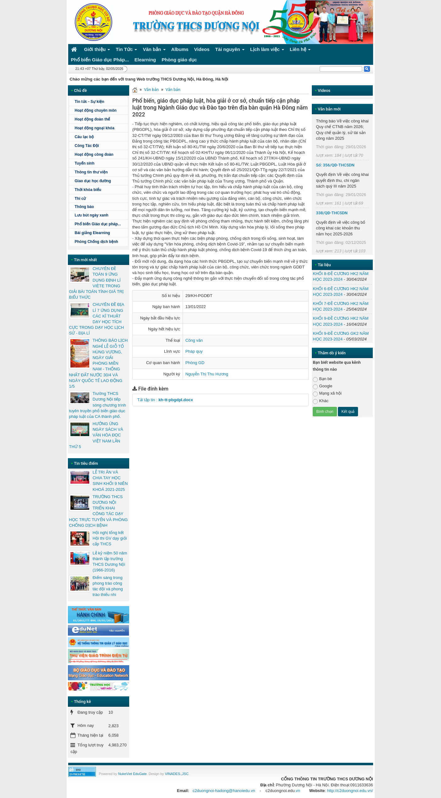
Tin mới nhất (85, 259)
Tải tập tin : (165, 399)
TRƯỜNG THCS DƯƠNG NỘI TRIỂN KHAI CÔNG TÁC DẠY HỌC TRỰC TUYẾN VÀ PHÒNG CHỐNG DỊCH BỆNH (98, 511)
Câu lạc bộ (84, 137)
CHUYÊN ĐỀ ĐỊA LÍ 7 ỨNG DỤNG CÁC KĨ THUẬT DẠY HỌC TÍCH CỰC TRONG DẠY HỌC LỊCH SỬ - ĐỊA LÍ (96, 318)
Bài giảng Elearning (92, 233)
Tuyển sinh (84, 163)
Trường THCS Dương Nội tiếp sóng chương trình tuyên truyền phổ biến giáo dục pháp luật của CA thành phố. (97, 405)
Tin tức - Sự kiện (89, 101)
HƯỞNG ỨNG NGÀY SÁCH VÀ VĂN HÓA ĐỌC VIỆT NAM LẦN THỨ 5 (96, 435)
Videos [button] (202, 49)
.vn (297, 790)
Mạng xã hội (327, 393)
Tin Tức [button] (126, 50)
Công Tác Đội (86, 145)
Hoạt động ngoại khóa (94, 128)
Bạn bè (322, 379)
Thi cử (80, 198)
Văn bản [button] (154, 50)
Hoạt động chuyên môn (100, 110)
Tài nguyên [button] (230, 50)
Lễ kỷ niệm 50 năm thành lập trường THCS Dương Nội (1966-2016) (109, 562)
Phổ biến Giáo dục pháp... (100, 224)
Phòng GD (195, 362)
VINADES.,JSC (177, 774)
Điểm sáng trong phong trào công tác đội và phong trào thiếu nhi (107, 586)
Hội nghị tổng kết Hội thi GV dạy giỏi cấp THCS (109, 538)
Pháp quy (194, 351)
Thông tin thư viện (90, 172)
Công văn (194, 340)
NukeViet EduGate (132, 774)
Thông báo (100, 207)
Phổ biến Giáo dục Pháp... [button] (100, 59)
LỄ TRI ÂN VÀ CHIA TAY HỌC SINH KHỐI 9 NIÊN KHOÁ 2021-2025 (110, 481)
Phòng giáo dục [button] (179, 59)
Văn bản (151, 89)
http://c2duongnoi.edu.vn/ (350, 790)
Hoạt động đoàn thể (92, 119)
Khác (320, 401)
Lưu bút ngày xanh (91, 215)
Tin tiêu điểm (86, 463)
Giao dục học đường (92, 181)
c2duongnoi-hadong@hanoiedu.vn (224, 790)
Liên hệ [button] (300, 50)
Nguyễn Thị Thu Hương (206, 374)
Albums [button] (180, 49)
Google (322, 386)
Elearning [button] (145, 59)
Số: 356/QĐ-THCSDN (335, 165)
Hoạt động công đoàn (93, 154)
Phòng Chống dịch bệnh (100, 241)
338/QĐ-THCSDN (332, 213)
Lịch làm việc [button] (267, 50)
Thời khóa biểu (87, 190)
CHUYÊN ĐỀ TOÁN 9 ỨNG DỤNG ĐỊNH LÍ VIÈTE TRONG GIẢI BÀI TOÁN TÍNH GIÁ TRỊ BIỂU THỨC (96, 283)
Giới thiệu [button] (97, 50)
